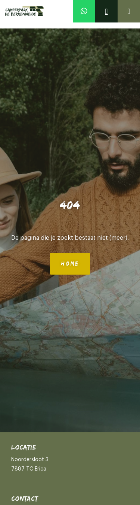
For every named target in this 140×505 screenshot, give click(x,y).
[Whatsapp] (84, 11)
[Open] (129, 11)
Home (70, 263)
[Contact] (106, 11)
